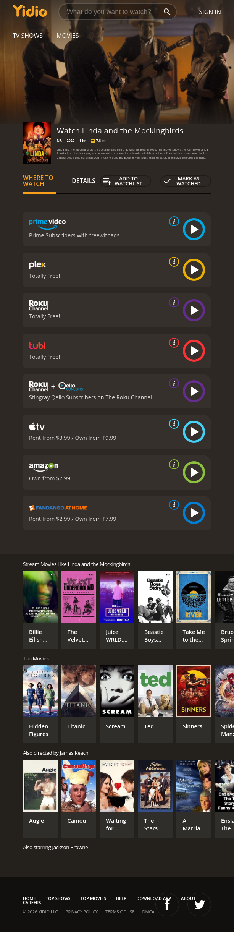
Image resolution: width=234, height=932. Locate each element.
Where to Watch (38, 180)
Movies (67, 35)
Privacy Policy (82, 911)
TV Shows (28, 35)
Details (83, 181)
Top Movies (93, 898)
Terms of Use (119, 911)
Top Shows (58, 898)
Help (121, 898)
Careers (32, 902)
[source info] (172, 221)
